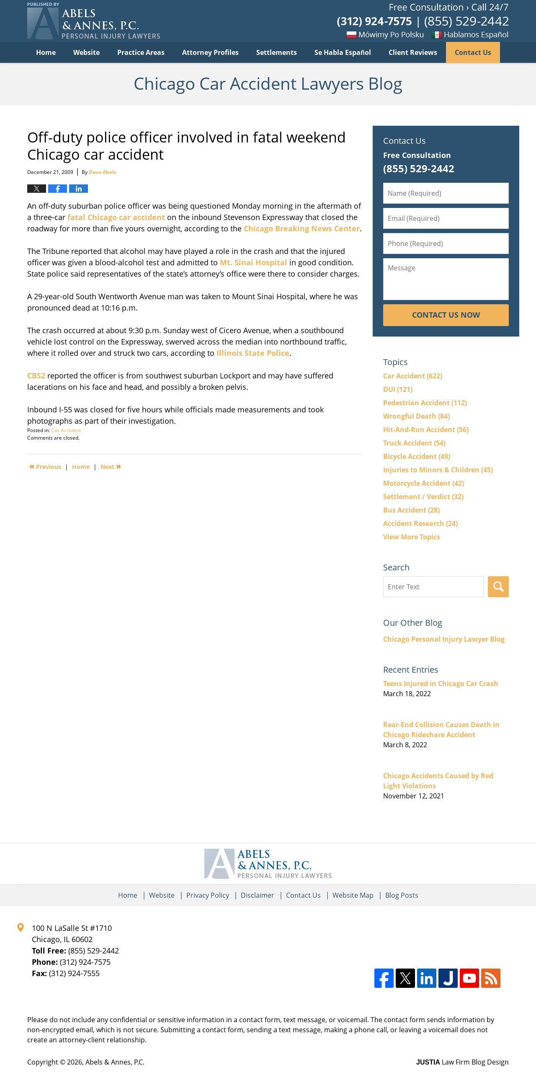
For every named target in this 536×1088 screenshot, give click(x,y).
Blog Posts (401, 895)
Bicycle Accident (416, 456)
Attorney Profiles (210, 52)
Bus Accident (411, 510)
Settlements (276, 52)
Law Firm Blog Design (462, 1062)
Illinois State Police (252, 353)
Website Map (353, 895)
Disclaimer (257, 895)
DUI (397, 389)
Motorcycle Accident (423, 483)
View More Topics (411, 536)
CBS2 (36, 375)
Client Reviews (413, 52)
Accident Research (420, 523)
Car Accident (66, 430)
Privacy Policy (207, 895)
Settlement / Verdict (423, 496)
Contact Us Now (446, 315)
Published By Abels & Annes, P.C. (423, 21)
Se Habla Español (342, 52)
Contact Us (473, 52)
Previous (45, 466)
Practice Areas (141, 52)
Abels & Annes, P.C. (114, 1062)
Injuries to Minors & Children (438, 469)
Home (46, 52)
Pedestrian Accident (425, 402)
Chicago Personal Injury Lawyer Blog (444, 639)
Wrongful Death (416, 416)
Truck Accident (414, 443)
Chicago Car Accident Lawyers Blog (93, 21)
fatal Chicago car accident (115, 217)
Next (110, 466)
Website (86, 52)
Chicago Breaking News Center (302, 228)
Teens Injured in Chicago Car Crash (440, 683)
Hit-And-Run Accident (426, 429)
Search (498, 586)
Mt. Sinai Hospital (253, 262)
